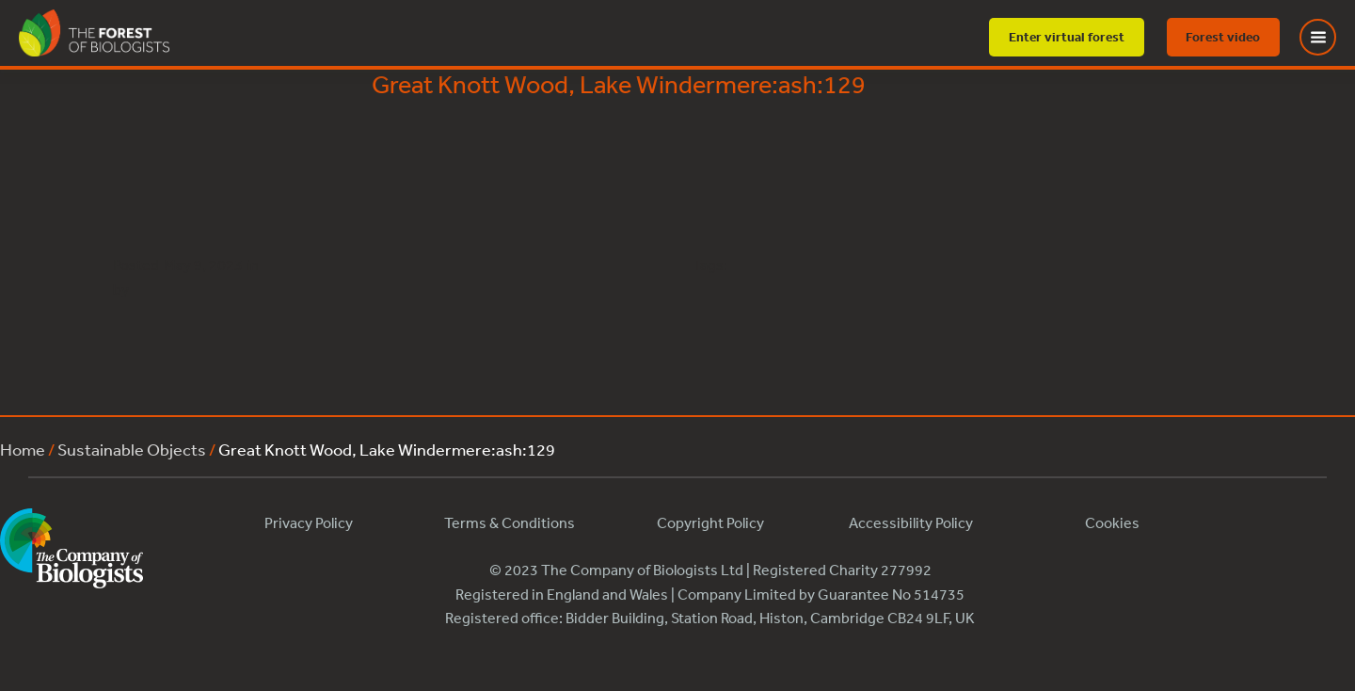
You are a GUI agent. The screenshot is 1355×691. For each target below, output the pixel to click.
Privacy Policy (308, 522)
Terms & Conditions (509, 522)
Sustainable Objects (131, 449)
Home (22, 449)
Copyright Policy (710, 522)
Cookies (1112, 522)
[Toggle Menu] (1329, 37)
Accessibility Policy (911, 522)
